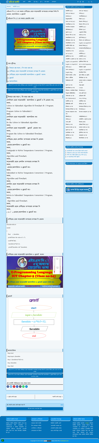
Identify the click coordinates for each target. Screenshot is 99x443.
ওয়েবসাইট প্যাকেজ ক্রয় (56, 426)
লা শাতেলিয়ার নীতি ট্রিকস (73, 157)
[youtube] (83, 2)
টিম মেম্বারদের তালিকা (36, 426)
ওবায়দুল (87, 423)
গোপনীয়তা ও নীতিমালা (36, 428)
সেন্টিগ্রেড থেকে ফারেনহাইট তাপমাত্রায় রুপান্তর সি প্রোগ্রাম (28, 71)
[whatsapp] (80, 2)
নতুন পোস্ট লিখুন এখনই (56, 430)
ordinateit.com (65, 441)
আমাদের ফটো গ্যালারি (36, 423)
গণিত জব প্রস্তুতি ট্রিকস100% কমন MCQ (77, 155)
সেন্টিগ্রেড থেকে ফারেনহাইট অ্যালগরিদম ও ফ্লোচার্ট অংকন (27, 74)
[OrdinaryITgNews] (78, 189)
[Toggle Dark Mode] (89, 1)
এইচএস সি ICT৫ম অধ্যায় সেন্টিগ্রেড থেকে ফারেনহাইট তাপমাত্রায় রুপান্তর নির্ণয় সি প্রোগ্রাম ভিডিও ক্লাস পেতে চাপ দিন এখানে (34, 86)
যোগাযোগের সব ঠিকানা (36, 430)
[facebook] (78, 2)
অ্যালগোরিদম (14, 81)
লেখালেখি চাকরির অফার (56, 428)
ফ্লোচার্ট (11, 78)
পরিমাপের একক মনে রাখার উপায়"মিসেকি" (77, 153)
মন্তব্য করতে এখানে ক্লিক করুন (35, 408)
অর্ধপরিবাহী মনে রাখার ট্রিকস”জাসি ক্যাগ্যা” (77, 151)
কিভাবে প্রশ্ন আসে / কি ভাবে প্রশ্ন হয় (20, 68)
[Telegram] (85, 2)
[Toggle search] (91, 1)
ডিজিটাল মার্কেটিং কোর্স (56, 423)
